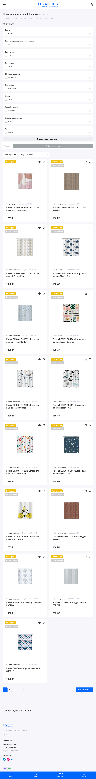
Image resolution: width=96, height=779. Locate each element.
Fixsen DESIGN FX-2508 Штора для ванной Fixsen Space (22, 406)
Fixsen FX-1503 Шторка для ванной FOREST (69, 603)
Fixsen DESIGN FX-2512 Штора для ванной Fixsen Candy (22, 472)
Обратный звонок (10, 747)
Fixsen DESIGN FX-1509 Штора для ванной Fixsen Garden (22, 340)
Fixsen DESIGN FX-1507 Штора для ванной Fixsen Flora (22, 274)
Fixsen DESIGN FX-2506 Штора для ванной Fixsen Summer (69, 340)
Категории (10, 155)
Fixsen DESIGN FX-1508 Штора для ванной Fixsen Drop (69, 274)
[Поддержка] (91, 4)
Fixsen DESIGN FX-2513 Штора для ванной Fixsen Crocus (69, 472)
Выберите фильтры (53, 146)
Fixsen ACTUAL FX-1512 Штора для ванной (69, 209)
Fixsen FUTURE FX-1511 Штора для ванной (69, 538)
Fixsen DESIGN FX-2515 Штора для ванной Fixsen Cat (22, 538)
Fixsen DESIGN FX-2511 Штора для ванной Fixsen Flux (69, 406)
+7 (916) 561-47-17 (11, 745)
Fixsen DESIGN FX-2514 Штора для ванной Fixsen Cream (22, 209)
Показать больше (84, 690)
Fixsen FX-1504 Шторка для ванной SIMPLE (23, 669)
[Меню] (4, 4)
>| (23, 690)
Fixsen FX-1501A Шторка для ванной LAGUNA (24, 603)
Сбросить (8, 146)
